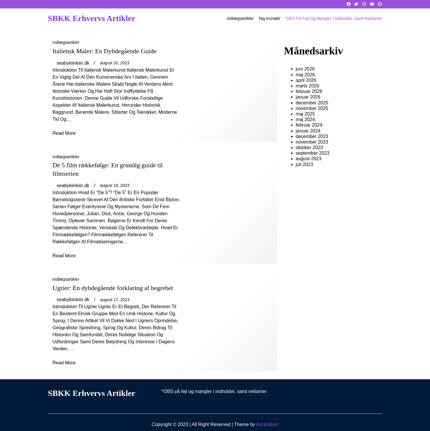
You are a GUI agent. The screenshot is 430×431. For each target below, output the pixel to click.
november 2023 (312, 141)
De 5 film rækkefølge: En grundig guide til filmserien (108, 169)
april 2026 (306, 80)
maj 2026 (305, 74)
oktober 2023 (309, 147)
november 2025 (312, 108)
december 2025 (312, 102)
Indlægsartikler (66, 42)
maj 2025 (305, 113)
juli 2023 (304, 164)
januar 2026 (308, 96)
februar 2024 (309, 125)
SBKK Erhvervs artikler (91, 18)
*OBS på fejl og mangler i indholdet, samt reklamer (333, 18)
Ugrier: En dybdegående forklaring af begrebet (113, 288)
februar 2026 (309, 91)
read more (64, 133)
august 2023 (308, 158)
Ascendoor (267, 424)
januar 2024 (308, 130)
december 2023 (312, 136)
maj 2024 (305, 119)
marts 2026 (307, 85)
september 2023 (313, 153)
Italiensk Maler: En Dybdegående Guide (105, 51)
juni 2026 (305, 68)
